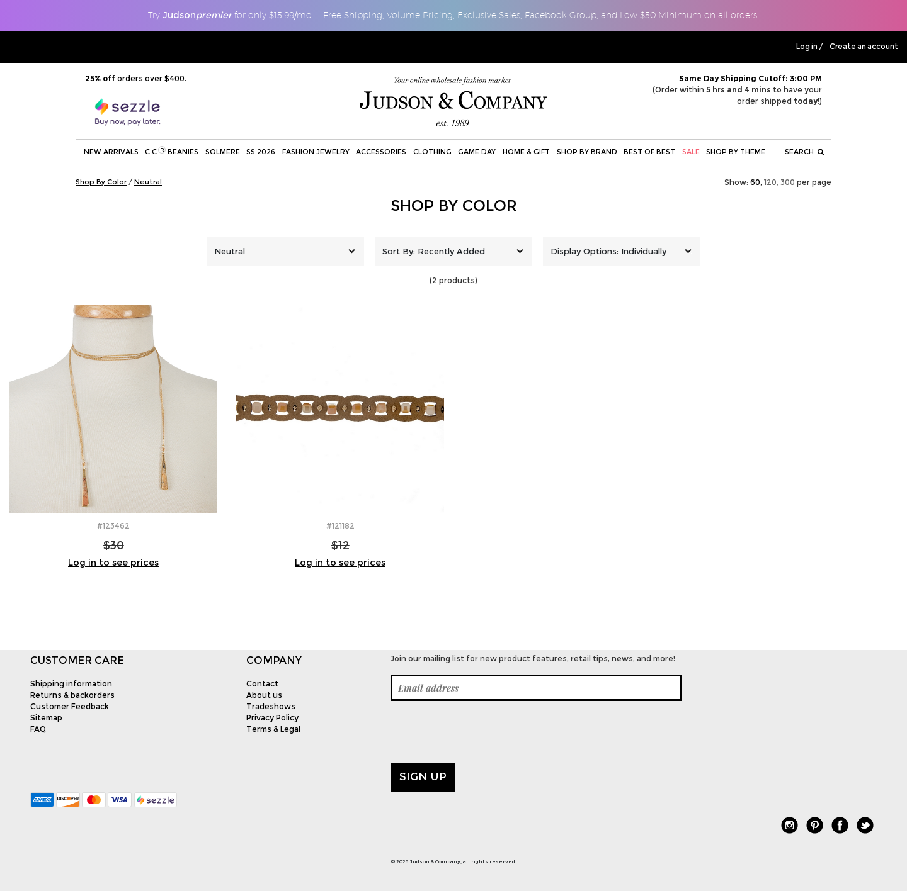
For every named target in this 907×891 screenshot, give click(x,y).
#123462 (113, 525)
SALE (691, 151)
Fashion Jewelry (316, 151)
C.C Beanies (171, 151)
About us (264, 695)
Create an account (864, 46)
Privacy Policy (272, 717)
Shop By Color (454, 205)
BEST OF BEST (649, 151)
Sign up (423, 776)
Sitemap (46, 717)
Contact (262, 683)
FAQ (38, 729)
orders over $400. (135, 78)
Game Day (477, 151)
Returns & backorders (72, 695)
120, (771, 182)
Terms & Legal (273, 729)
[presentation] (486, 731)
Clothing (432, 151)
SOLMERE (222, 151)
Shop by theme (735, 151)
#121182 (340, 525)
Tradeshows (270, 706)
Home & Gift (526, 151)
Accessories (381, 151)
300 (787, 182)
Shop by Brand (587, 151)
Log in (807, 46)
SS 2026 (260, 151)
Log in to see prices (113, 562)
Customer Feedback (69, 706)
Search (804, 151)
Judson (197, 15)
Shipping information (71, 683)
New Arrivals (111, 151)
